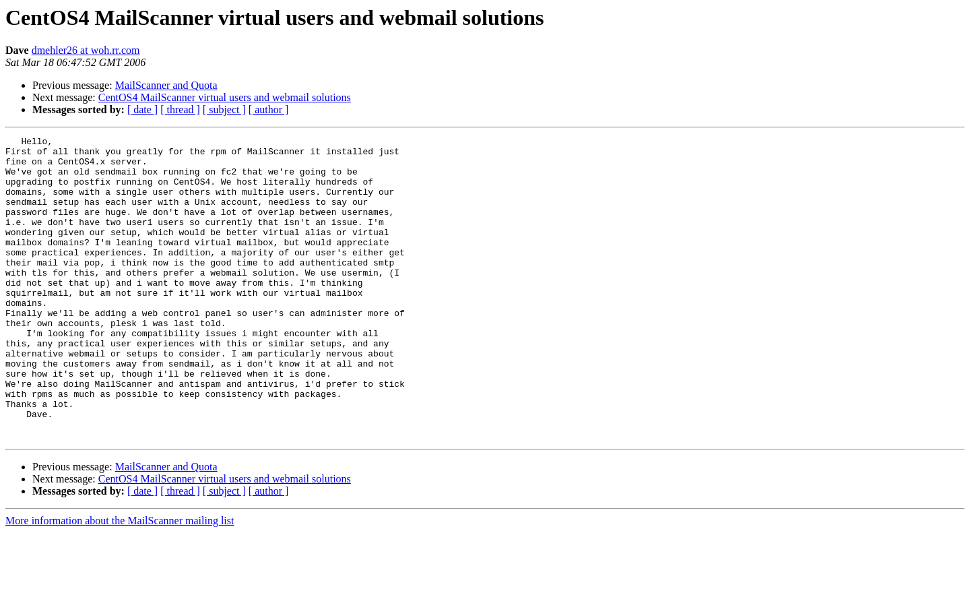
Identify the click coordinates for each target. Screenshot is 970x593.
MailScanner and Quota (166, 85)
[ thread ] (180, 109)
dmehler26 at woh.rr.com (86, 50)
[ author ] (269, 109)
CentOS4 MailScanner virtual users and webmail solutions (224, 97)
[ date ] (142, 109)
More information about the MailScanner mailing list (119, 581)
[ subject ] (224, 109)
